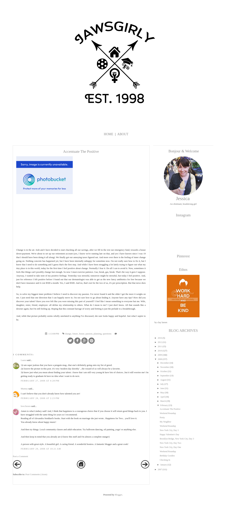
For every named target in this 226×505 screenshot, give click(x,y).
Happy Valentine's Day (169, 434)
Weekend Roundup (168, 413)
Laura (23, 360)
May (162, 392)
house (81, 333)
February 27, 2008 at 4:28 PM (40, 380)
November (164, 367)
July (162, 384)
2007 (160, 469)
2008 (160, 359)
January (163, 464)
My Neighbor (165, 422)
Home (108, 134)
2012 (160, 342)
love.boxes (26, 406)
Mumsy (24, 388)
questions (107, 333)
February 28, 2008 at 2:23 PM (40, 398)
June (162, 388)
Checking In (165, 460)
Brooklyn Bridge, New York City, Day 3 (177, 438)
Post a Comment (20, 456)
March (163, 401)
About (122, 134)
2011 (160, 346)
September (164, 375)
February (164, 405)
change (68, 333)
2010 (160, 350)
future (75, 333)
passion (88, 333)
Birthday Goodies (167, 455)
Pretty (162, 417)
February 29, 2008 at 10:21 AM (41, 448)
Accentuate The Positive (170, 409)
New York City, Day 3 (169, 430)
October (163, 371)
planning (98, 333)
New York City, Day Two (170, 443)
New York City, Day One (170, 447)
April (162, 397)
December (164, 363)
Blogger (118, 494)
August (163, 380)
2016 (160, 338)
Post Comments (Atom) (36, 474)
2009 (160, 355)
